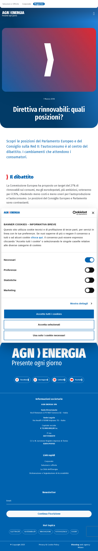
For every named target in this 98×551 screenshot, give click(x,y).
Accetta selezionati (49, 324)
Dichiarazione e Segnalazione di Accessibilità (49, 473)
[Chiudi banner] (93, 213)
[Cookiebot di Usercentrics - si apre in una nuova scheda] (72, 213)
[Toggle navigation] (94, 14)
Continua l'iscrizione (49, 513)
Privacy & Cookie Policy (49, 544)
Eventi (74, 532)
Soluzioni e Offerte (10, 4)
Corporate (26, 4)
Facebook (22, 380)
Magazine (38, 4)
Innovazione (45, 532)
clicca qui (37, 237)
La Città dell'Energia (49, 469)
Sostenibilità (30, 532)
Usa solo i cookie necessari (49, 335)
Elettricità (15, 532)
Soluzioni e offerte (49, 465)
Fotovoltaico (61, 532)
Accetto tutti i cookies (49, 314)
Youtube (76, 380)
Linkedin (59, 380)
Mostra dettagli (79, 303)
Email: (8, 501)
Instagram (40, 380)
